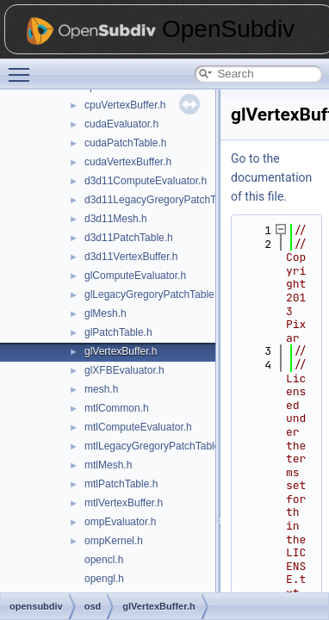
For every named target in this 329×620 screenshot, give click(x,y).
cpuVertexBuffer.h (125, 105)
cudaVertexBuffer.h (127, 162)
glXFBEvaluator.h (124, 370)
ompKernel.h (113, 541)
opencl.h (103, 560)
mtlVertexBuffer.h (123, 503)
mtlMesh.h (108, 465)
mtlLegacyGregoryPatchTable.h (156, 446)
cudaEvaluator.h (121, 124)
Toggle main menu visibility (23, 67)
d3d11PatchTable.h (128, 238)
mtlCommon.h (116, 408)
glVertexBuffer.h (121, 351)
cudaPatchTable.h (125, 143)
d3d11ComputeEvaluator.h (145, 181)
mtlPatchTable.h (121, 484)
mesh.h (101, 389)
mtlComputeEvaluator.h (138, 427)
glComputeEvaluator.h (135, 276)
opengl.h (104, 579)
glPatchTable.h (118, 332)
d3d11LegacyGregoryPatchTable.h (164, 200)
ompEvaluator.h (120, 522)
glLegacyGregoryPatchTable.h (153, 294)
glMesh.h (105, 313)
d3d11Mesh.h (115, 219)
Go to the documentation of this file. (271, 177)
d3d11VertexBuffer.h (131, 257)
